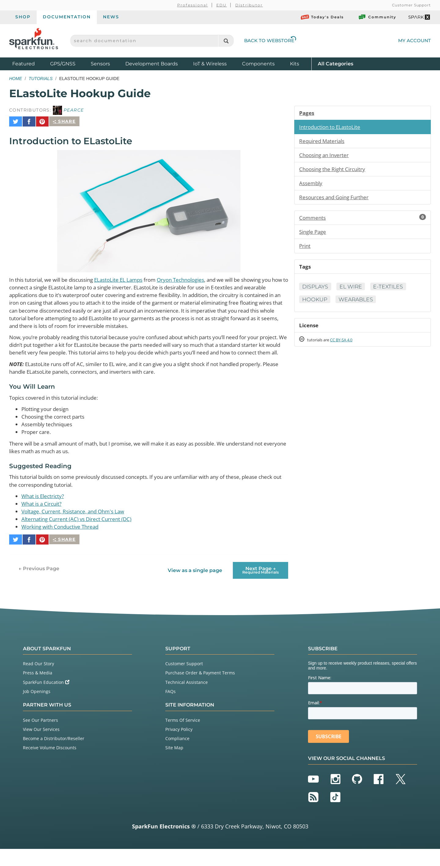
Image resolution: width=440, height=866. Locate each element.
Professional (192, 5)
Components (258, 64)
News (111, 17)
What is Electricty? (44, 514)
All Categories (335, 63)
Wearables (358, 302)
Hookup (315, 302)
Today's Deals (322, 17)
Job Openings (36, 708)
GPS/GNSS (62, 64)
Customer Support (411, 5)
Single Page (314, 234)
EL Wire (353, 289)
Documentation (67, 17)
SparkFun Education (46, 699)
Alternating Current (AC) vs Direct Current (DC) (79, 538)
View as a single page (194, 587)
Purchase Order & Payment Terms (200, 690)
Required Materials (323, 141)
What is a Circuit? (43, 522)
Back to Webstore (270, 40)
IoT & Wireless (210, 64)
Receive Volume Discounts (49, 765)
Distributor (249, 5)
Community (377, 17)
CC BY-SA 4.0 (347, 344)
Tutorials (41, 78)
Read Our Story (38, 680)
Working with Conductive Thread (63, 546)
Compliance (177, 755)
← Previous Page (39, 585)
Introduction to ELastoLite (332, 127)
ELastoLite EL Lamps (130, 276)
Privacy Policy (179, 746)
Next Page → (260, 586)
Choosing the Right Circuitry (335, 170)
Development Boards (151, 64)
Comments (362, 219)
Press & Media (37, 690)
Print (305, 248)
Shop (23, 17)
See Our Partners (40, 737)
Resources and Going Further (336, 199)
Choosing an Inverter (326, 156)
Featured (29, 63)
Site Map (174, 765)
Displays (315, 289)
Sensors (100, 64)
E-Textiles (391, 289)
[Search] (226, 41)
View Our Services (41, 746)
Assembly (311, 184)
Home (15, 78)
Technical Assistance (186, 699)
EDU (221, 5)
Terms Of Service (182, 737)
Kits (294, 64)
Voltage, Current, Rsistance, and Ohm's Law (77, 530)
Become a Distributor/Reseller (53, 755)
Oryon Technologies (197, 276)
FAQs (170, 708)
